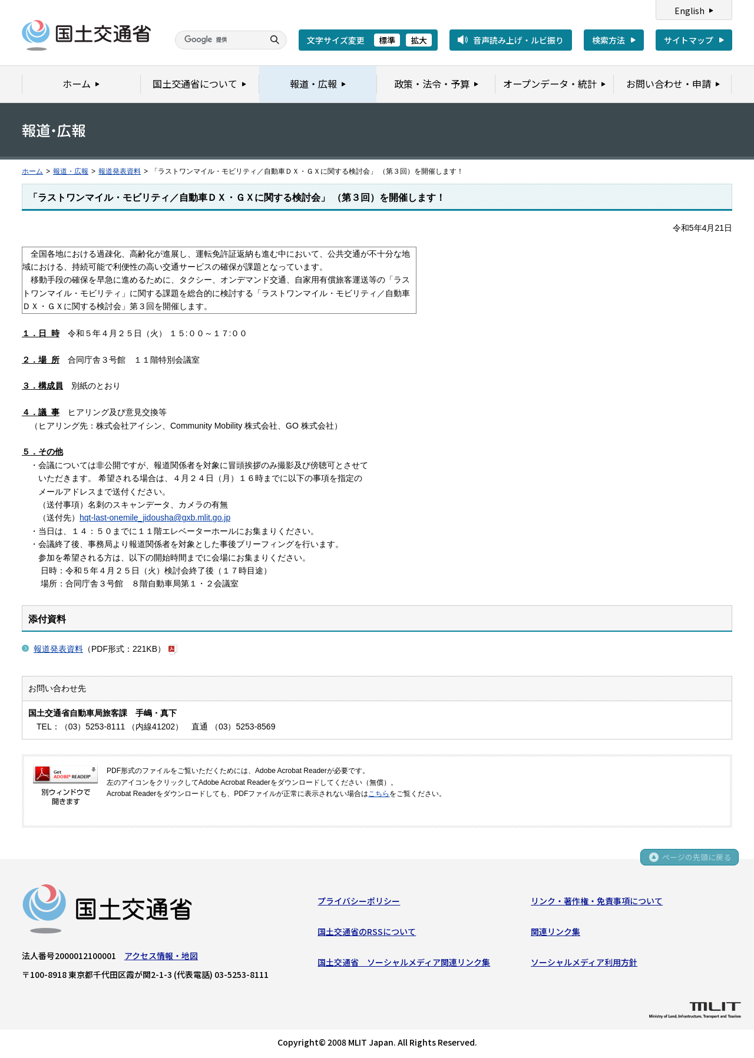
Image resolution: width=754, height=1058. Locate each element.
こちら (378, 794)
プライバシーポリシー (359, 901)
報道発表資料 (119, 171)
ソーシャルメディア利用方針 (584, 963)
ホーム (32, 171)
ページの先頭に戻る (696, 859)
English (689, 10)
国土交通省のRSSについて (367, 932)
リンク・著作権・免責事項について (597, 901)
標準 (387, 40)
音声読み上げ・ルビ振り (518, 40)
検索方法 (608, 40)
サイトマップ (688, 40)
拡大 (419, 40)
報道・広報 (70, 171)
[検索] (218, 40)
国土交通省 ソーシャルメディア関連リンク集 (404, 963)
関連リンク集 (555, 932)
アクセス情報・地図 (161, 956)
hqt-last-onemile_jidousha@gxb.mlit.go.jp (155, 517)
